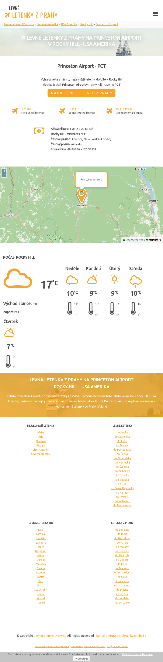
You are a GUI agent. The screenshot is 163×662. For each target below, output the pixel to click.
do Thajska (122, 479)
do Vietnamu (122, 501)
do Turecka (122, 475)
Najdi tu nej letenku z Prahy (81, 93)
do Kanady (122, 492)
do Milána (122, 589)
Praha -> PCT (77, 108)
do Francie (122, 445)
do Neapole (122, 555)
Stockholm (40, 589)
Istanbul (40, 572)
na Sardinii (122, 594)
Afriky (40, 432)
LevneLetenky (50, 635)
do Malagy (122, 546)
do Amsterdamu (122, 572)
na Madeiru (122, 568)
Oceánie (41, 441)
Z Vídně (26, 108)
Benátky (41, 538)
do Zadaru (122, 559)
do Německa (122, 462)
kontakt (101, 635)
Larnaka (41, 534)
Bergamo (40, 551)
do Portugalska (122, 449)
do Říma (122, 534)
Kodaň (41, 594)
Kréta (41, 546)
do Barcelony (122, 538)
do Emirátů (122, 496)
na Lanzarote (122, 585)
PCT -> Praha (124, 108)
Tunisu (41, 602)
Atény (40, 555)
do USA (122, 484)
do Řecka (122, 453)
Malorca (41, 564)
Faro (41, 529)
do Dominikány (122, 505)
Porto (40, 585)
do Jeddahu (122, 598)
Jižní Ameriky (41, 449)
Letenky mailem (120, 646)
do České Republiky (122, 488)
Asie (40, 436)
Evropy (41, 445)
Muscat (41, 598)
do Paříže (122, 542)
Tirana (41, 568)
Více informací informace (137, 654)
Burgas (41, 559)
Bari (40, 581)
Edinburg (40, 542)
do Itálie (122, 441)
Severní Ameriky (40, 453)
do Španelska (122, 436)
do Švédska (122, 466)
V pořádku (81, 658)
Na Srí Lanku (122, 602)
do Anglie (122, 432)
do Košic (122, 564)
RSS (109, 646)
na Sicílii (122, 577)
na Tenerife (122, 551)
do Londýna (122, 529)
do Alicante (122, 581)
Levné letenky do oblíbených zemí (52, 646)
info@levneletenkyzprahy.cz (127, 635)
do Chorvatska (122, 458)
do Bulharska (122, 471)
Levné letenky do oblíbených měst (88, 646)
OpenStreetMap (135, 240)
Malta (40, 577)
